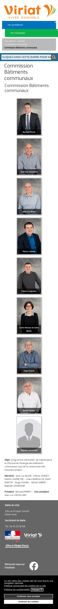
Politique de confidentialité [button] (17, 589)
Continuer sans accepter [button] (28, 596)
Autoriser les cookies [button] (28, 602)
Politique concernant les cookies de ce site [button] (25, 586)
